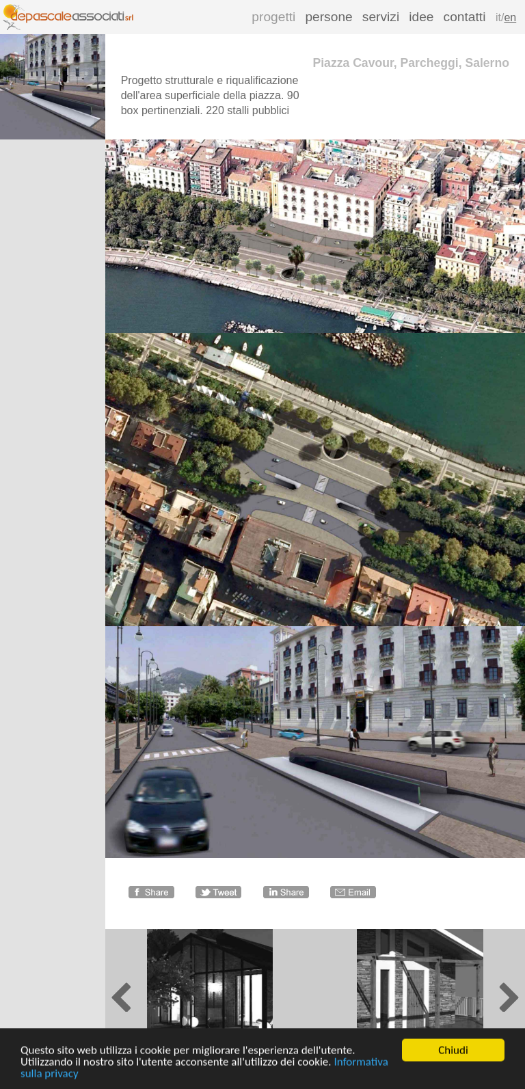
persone (328, 17)
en (510, 17)
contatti (465, 17)
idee (421, 17)
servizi (380, 17)
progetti (273, 17)
